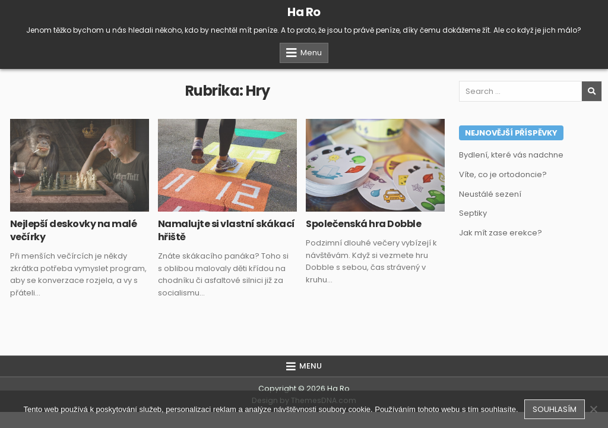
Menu (311, 52)
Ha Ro (304, 12)
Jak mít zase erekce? (500, 232)
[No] (593, 409)
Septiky (473, 213)
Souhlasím (555, 409)
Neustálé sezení (490, 194)
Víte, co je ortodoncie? (503, 174)
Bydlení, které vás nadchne (511, 154)
